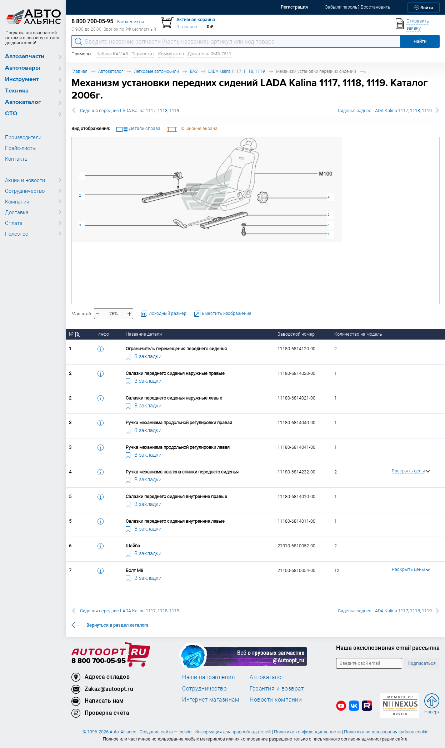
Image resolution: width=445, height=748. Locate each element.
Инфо (103, 334)
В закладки (143, 356)
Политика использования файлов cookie (386, 732)
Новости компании (276, 699)
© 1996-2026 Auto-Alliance (109, 732)
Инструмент (22, 79)
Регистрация (294, 7)
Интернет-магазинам (210, 699)
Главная (79, 71)
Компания (17, 201)
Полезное (16, 233)
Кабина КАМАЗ (112, 54)
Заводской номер (296, 334)
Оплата (13, 222)
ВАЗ (194, 71)
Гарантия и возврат (277, 688)
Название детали (144, 334)
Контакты (17, 158)
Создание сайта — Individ (165, 732)
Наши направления (208, 677)
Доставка (17, 212)
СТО (11, 114)
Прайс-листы (20, 147)
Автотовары (22, 68)
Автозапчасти (24, 57)
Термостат (143, 54)
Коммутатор (171, 54)
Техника (17, 91)
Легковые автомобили (156, 71)
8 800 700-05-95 (98, 661)
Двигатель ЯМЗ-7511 (209, 54)
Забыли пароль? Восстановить (357, 7)
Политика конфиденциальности (307, 732)
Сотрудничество (25, 190)
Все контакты (130, 21)
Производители (23, 137)
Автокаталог (23, 102)
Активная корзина (195, 19)
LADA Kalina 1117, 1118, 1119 (236, 71)
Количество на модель (358, 334)
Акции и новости (25, 180)
